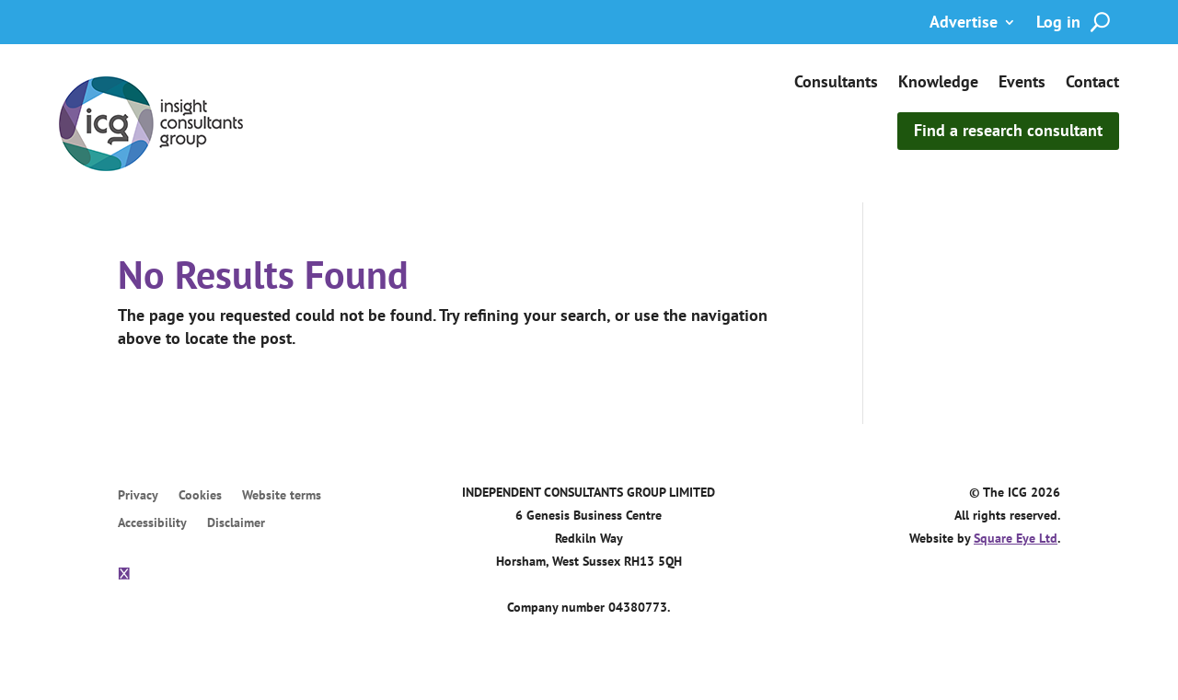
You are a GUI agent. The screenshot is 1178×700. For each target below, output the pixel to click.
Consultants (836, 83)
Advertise (964, 24)
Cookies (200, 497)
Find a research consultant (1008, 130)
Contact (1092, 83)
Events (1022, 83)
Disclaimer (236, 525)
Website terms (281, 497)
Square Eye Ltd (1015, 541)
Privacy (138, 497)
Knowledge (938, 83)
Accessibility (152, 525)
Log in (1058, 24)
